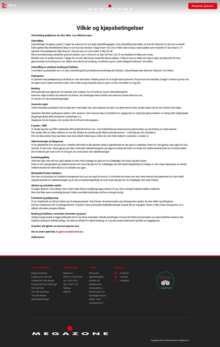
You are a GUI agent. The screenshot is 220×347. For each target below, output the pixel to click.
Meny (12, 5)
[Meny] (4, 5)
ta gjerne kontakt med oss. (70, 231)
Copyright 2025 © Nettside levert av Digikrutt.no (170, 340)
